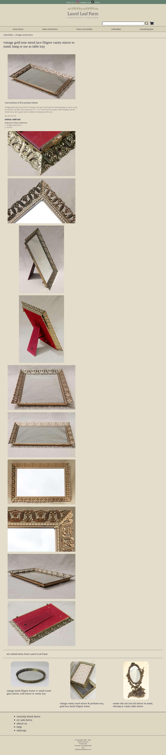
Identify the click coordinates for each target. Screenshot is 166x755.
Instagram (83, 2)
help (19, 727)
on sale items (24, 720)
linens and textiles (84, 29)
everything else (146, 29)
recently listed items (28, 716)
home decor (18, 29)
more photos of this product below (21, 102)
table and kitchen (50, 29)
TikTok (97, 2)
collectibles (116, 29)
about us (22, 723)
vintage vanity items (24, 35)
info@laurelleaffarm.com (83, 749)
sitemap (21, 730)
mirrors (9, 127)
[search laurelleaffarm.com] (147, 23)
